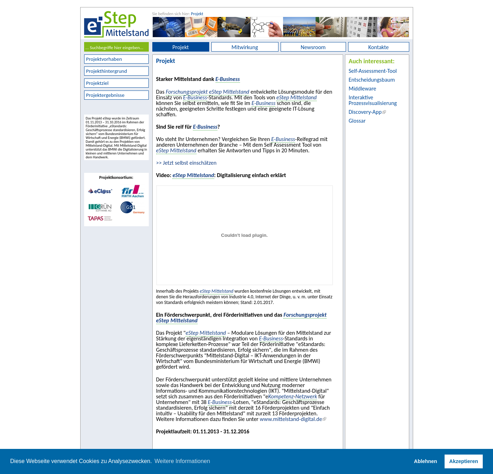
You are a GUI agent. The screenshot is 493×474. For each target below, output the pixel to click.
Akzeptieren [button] (463, 461)
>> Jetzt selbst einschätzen (186, 162)
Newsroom (313, 47)
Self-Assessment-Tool (373, 71)
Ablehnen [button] (425, 461)
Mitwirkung (244, 47)
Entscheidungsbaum (372, 79)
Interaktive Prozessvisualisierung (373, 100)
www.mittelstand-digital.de (291, 419)
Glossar (357, 120)
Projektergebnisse (105, 95)
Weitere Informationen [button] (182, 461)
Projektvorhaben (104, 59)
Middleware (362, 88)
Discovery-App (365, 112)
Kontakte (378, 47)
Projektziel (97, 83)
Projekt (197, 13)
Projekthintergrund (106, 71)
